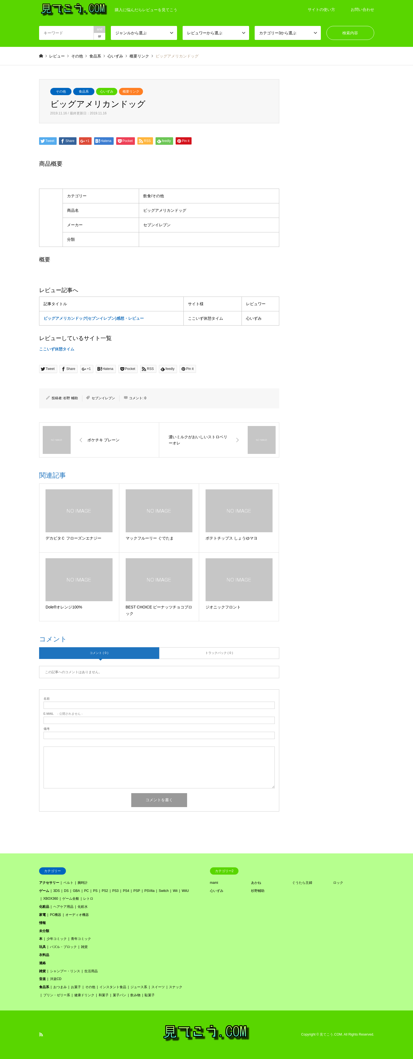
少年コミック (57, 939)
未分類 (44, 931)
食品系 (84, 91)
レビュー (57, 56)
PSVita (149, 891)
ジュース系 (138, 987)
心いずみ (106, 91)
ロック (338, 883)
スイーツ (158, 987)
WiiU (185, 891)
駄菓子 (150, 995)
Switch (163, 891)
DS (66, 891)
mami (214, 883)
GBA (76, 891)
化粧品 (44, 907)
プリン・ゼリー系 (56, 995)
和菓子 (104, 995)
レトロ (88, 899)
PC (86, 891)
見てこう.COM (331, 1034)
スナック (175, 987)
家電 (42, 915)
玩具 (42, 947)
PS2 (105, 891)
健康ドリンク (84, 995)
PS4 (126, 891)
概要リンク (131, 91)
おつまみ (60, 987)
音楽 (42, 979)
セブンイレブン (103, 398)
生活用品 (91, 971)
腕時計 (83, 883)
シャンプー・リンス (65, 971)
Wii (175, 891)
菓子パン (119, 995)
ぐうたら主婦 (302, 883)
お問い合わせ (362, 9)
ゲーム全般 (70, 899)
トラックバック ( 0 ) (219, 652)
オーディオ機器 (77, 915)
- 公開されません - (63, 713)
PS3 (115, 891)
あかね (256, 883)
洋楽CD (55, 979)
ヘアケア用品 (63, 907)
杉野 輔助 (70, 398)
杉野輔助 (257, 891)
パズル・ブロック (63, 947)
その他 (61, 91)
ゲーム (44, 891)
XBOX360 (50, 899)
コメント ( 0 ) (99, 652)
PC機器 (55, 915)
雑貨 (84, 947)
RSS (41, 1034)
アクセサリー (49, 883)
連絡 (42, 963)
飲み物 (135, 995)
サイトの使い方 (321, 9)
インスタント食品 (112, 987)
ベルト (68, 883)
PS (95, 891)
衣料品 (44, 955)
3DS (56, 891)
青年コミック (81, 939)
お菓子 (76, 987)
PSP (136, 891)
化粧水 (83, 907)
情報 (42, 923)
